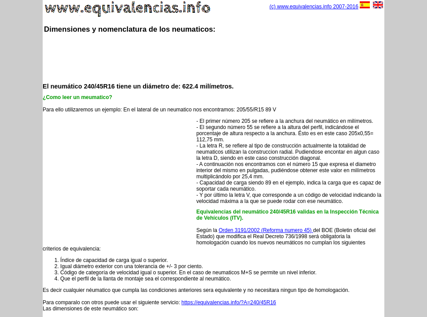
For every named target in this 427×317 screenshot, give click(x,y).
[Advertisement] (213, 57)
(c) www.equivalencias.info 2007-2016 (314, 7)
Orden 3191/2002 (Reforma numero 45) (266, 230)
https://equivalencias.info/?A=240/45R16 (229, 302)
